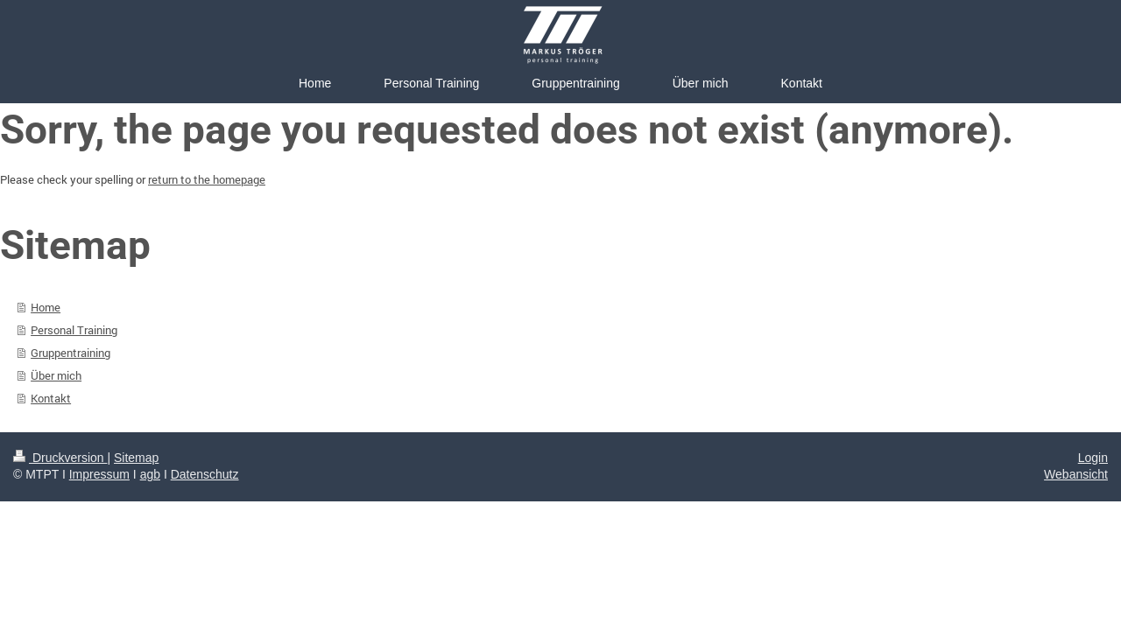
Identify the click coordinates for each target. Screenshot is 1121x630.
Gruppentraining (70, 352)
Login (1093, 458)
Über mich (56, 375)
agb (150, 474)
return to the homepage (206, 179)
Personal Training (74, 330)
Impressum (99, 474)
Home (45, 307)
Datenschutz (205, 474)
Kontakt (51, 398)
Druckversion (60, 458)
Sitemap (136, 458)
